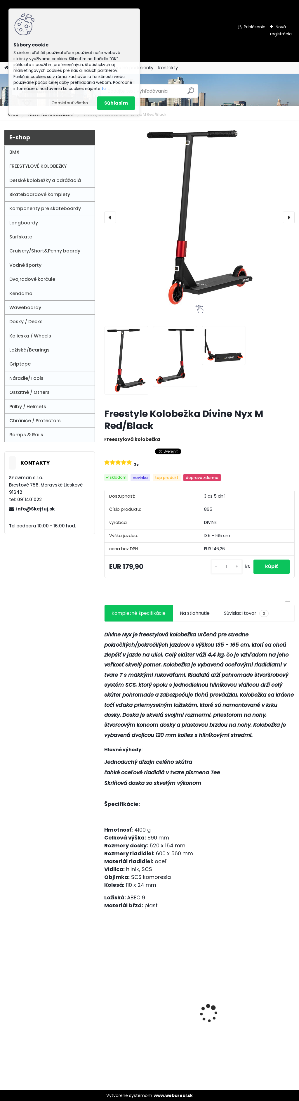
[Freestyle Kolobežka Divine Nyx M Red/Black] (199, 217)
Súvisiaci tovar (246, 613)
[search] (190, 93)
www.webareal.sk (173, 1095)
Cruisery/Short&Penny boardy (44, 250)
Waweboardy (25, 307)
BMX (14, 152)
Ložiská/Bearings (29, 350)
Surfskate (20, 236)
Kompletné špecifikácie (139, 613)
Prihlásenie (254, 27)
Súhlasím (116, 103)
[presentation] (110, 217)
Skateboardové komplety (39, 194)
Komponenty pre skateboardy (45, 208)
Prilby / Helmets (27, 406)
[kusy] (226, 567)
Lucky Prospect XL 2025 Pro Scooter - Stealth (264, 996)
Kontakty (168, 68)
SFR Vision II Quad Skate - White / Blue (131, 1005)
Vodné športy (25, 265)
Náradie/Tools (26, 378)
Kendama (20, 293)
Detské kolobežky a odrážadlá (45, 180)
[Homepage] (6, 68)
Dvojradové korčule (32, 279)
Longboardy (23, 222)
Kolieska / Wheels (30, 336)
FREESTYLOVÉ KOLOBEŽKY (38, 166)
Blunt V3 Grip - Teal (195, 1002)
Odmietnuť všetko (69, 103)
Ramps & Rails (26, 434)
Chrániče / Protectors (35, 420)
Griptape (20, 364)
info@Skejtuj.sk (35, 509)
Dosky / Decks (26, 321)
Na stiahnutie (195, 613)
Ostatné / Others (29, 392)
